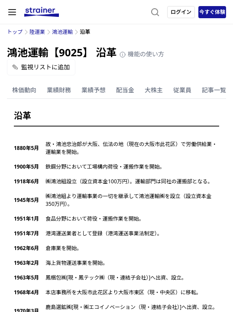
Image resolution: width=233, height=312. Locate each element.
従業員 (182, 90)
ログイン (181, 12)
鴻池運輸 (62, 32)
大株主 (154, 90)
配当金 (125, 90)
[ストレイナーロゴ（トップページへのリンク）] (41, 12)
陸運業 (37, 32)
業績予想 (93, 90)
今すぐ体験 (212, 12)
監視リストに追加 (41, 67)
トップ (15, 32)
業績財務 (59, 90)
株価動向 (24, 90)
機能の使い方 (141, 54)
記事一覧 (214, 90)
